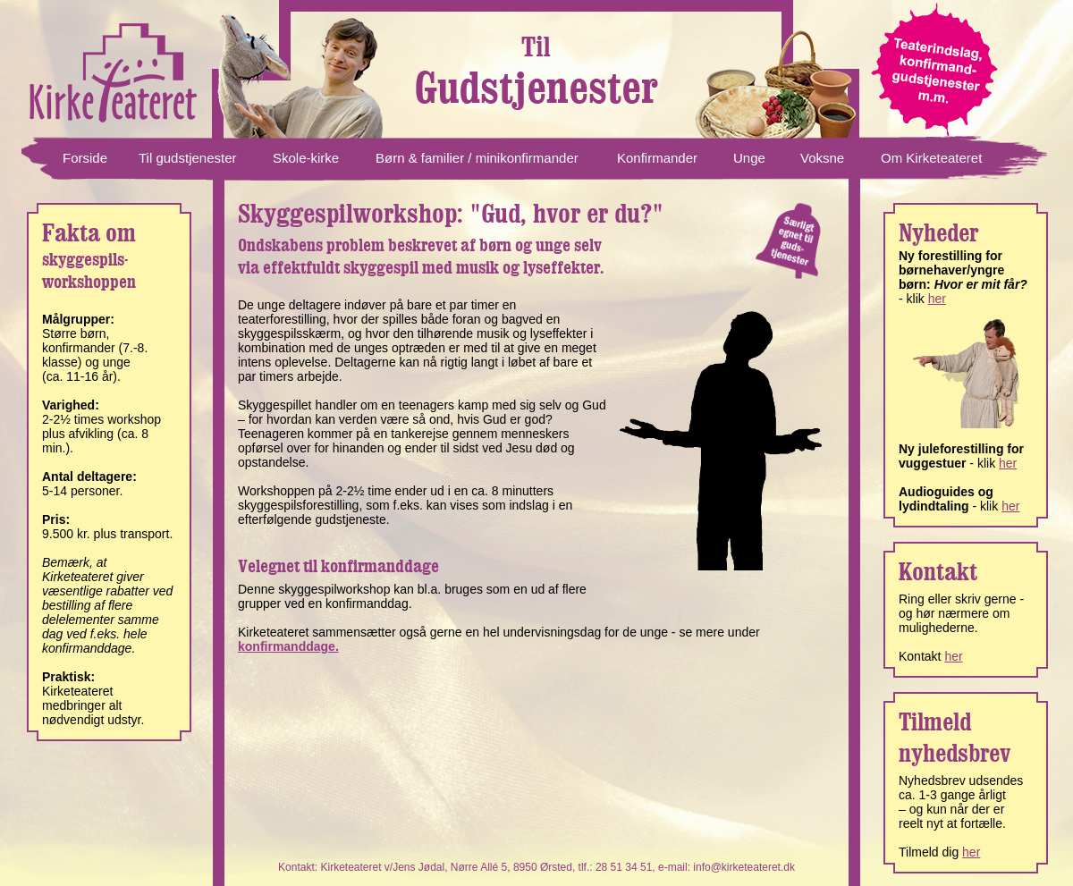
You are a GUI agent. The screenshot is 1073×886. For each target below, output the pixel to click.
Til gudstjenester (188, 158)
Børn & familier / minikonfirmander (477, 158)
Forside (85, 158)
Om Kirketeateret (931, 158)
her (937, 298)
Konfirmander (657, 158)
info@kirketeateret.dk (744, 867)
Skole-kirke (306, 158)
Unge (749, 158)
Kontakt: (299, 867)
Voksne (822, 158)
